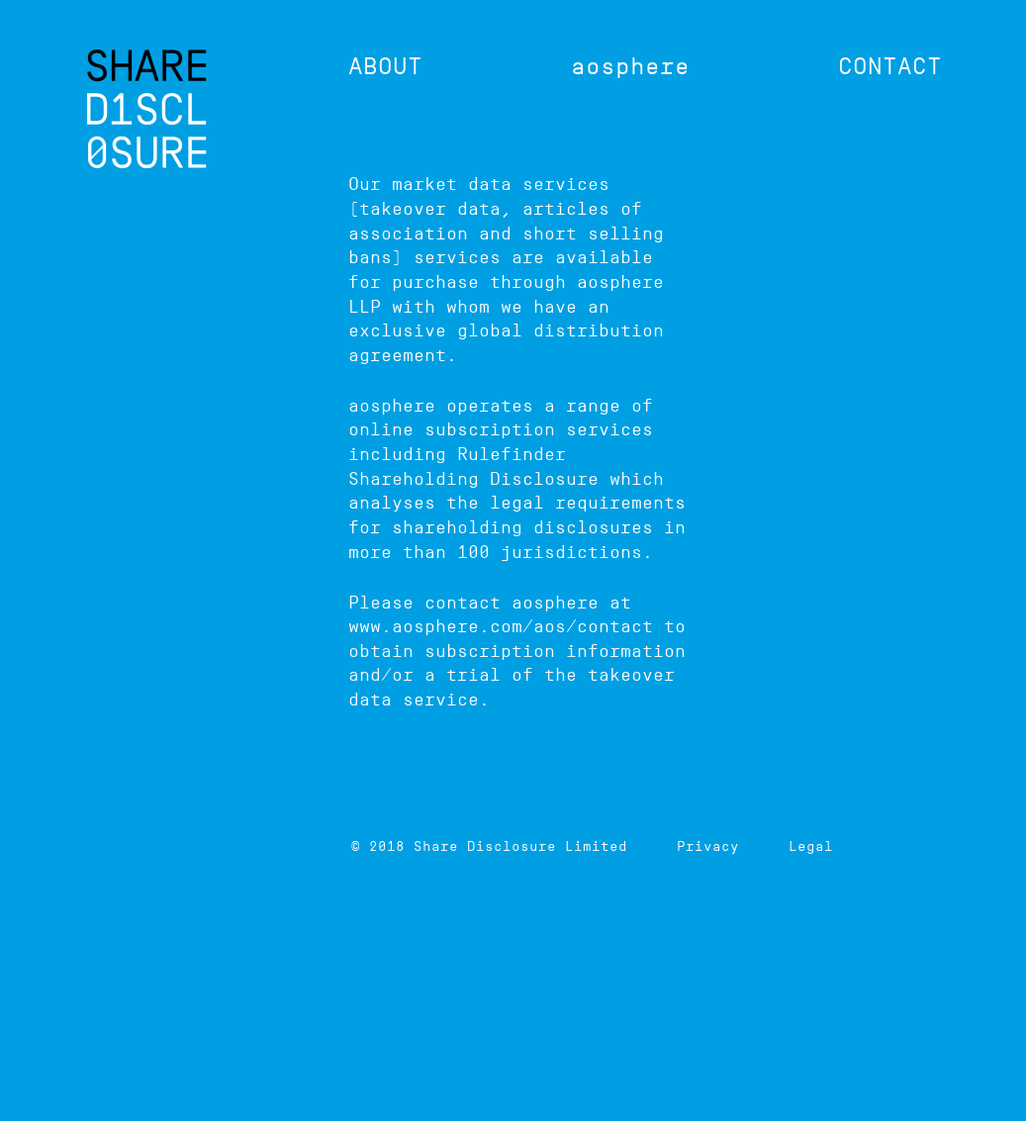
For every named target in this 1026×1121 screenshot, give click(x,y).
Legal (811, 846)
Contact (890, 65)
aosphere (630, 65)
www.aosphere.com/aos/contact (500, 625)
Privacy (708, 846)
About (385, 65)
